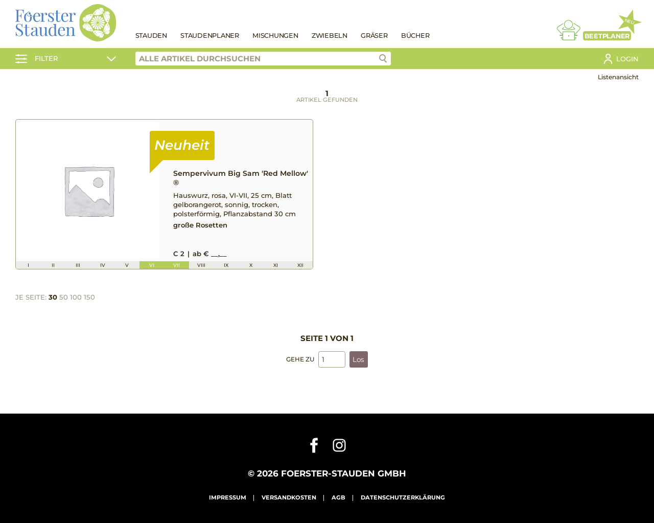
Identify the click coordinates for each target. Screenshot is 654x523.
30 (53, 296)
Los (358, 358)
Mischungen (275, 35)
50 (63, 296)
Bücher (415, 35)
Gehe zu (300, 358)
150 (89, 296)
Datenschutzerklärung (403, 497)
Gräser (374, 35)
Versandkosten (289, 497)
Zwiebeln (329, 35)
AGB (338, 497)
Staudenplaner (209, 35)
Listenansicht (618, 77)
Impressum (227, 497)
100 (76, 296)
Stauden (151, 35)
